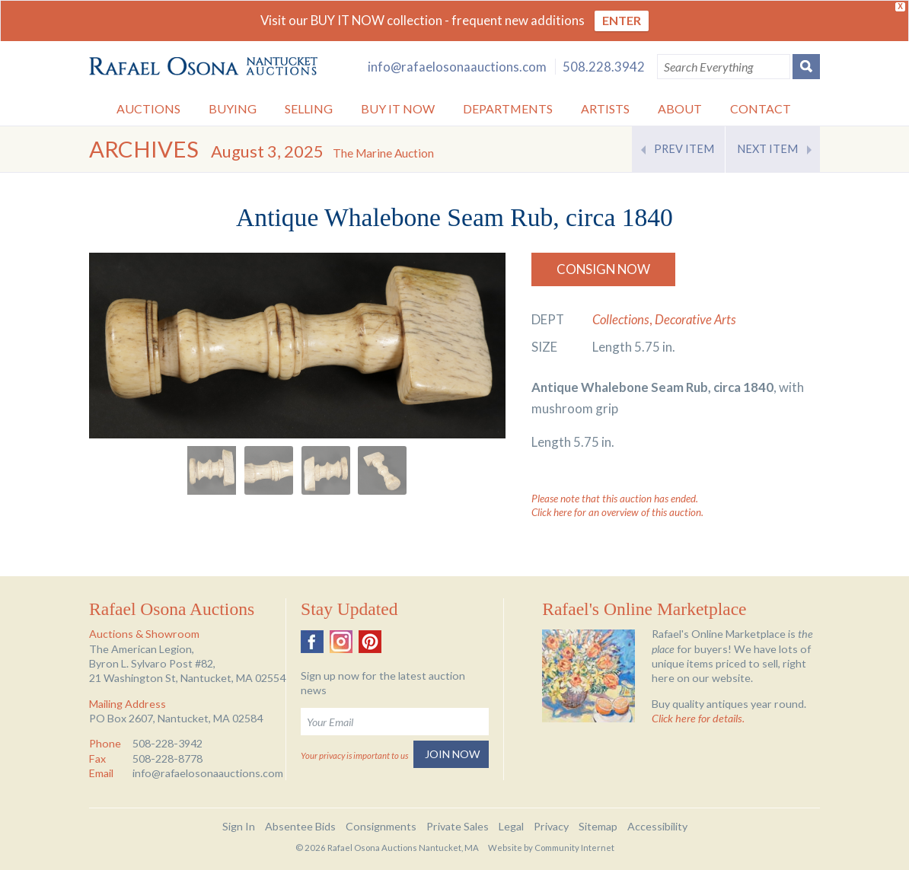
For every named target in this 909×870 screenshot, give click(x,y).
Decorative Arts (695, 319)
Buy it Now (398, 108)
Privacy (551, 826)
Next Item (767, 148)
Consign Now (603, 269)
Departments (508, 108)
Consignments (381, 826)
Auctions (148, 108)
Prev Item (684, 148)
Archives (144, 148)
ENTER (621, 20)
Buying (233, 108)
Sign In (238, 826)
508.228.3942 (604, 67)
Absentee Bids (300, 826)
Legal (511, 826)
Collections (620, 319)
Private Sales (457, 826)
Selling (309, 108)
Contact (760, 108)
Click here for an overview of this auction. (617, 512)
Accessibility (657, 826)
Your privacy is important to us (354, 755)
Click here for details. (698, 718)
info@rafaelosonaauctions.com (457, 67)
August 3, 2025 (322, 151)
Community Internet (574, 847)
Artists (605, 108)
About (680, 108)
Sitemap (598, 826)
